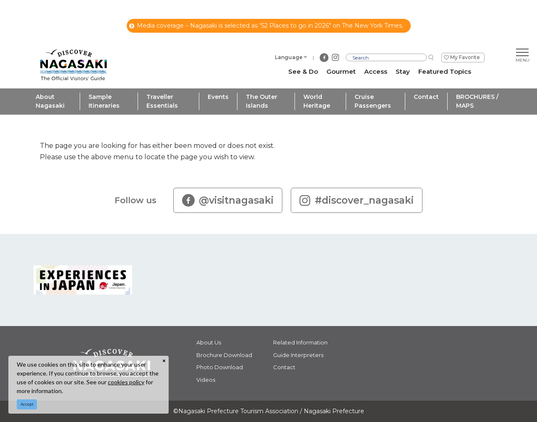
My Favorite (465, 57)
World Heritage (316, 101)
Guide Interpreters (298, 355)
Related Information (300, 342)
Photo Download (219, 367)
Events (218, 97)
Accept (27, 404)
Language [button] (288, 57)
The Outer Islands (261, 101)
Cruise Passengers (373, 101)
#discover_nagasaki (357, 200)
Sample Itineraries (104, 101)
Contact (426, 97)
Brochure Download (224, 355)
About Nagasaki (50, 101)
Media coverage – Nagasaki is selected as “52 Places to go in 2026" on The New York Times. (266, 25)
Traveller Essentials (162, 101)
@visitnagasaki (228, 200)
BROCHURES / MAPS (477, 101)
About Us (208, 342)
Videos (205, 379)
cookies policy (126, 382)
